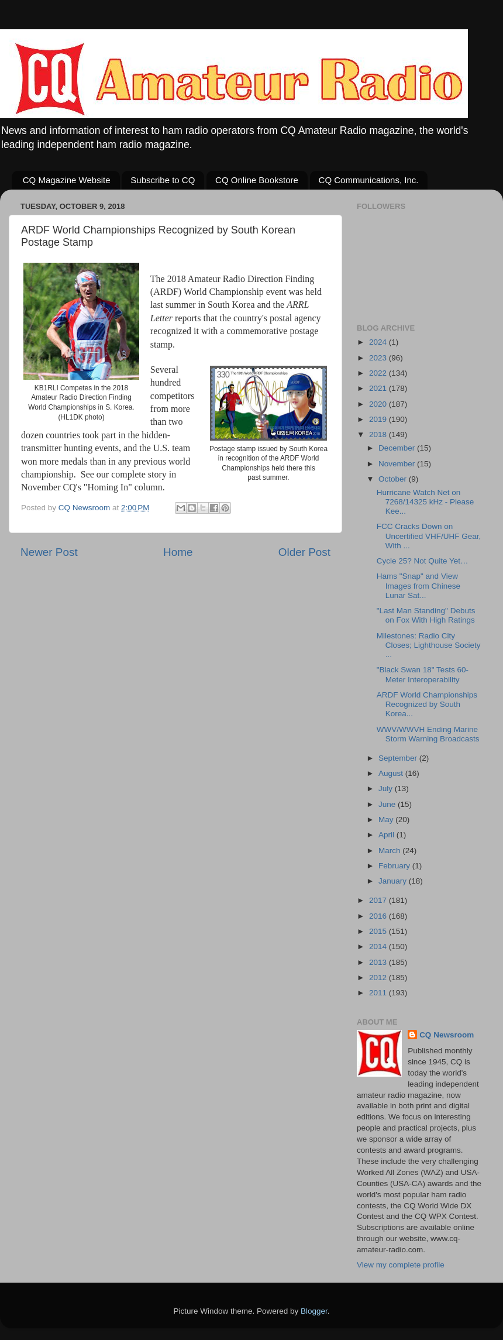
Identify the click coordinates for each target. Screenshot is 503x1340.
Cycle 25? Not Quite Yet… (422, 560)
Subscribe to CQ (162, 180)
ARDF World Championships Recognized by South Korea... (427, 704)
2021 (379, 388)
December (397, 448)
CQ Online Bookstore (256, 180)
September (398, 758)
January (393, 881)
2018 (379, 434)
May (386, 819)
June (388, 804)
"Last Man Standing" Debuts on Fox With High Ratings (426, 615)
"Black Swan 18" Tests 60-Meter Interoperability (422, 674)
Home (177, 552)
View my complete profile (401, 1264)
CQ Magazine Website (67, 180)
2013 (379, 962)
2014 (379, 946)
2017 (379, 900)
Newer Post (49, 552)
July (386, 788)
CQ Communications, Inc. (369, 180)
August (391, 773)
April (387, 834)
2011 (379, 992)
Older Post (304, 552)
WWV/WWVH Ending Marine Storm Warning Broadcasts (428, 734)
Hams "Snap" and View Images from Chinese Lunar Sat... (418, 585)
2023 (379, 357)
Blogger (314, 1311)
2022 (379, 373)
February (395, 865)
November (397, 463)
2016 (379, 916)
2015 (379, 931)
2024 (379, 342)
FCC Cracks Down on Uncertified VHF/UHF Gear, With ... (429, 535)
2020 (379, 404)
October (393, 479)
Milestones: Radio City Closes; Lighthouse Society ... (429, 645)
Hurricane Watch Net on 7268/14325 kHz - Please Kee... (425, 502)
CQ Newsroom (446, 1034)
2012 (379, 977)
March (390, 850)
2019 (379, 419)
